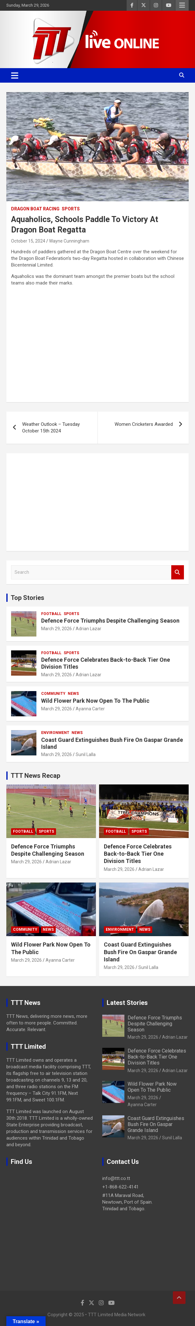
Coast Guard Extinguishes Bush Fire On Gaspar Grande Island (140, 952)
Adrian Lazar (88, 628)
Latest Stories (127, 1002)
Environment (55, 732)
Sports (71, 208)
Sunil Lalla (86, 754)
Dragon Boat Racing (35, 208)
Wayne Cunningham (69, 240)
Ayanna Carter (90, 708)
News (73, 693)
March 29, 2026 (56, 628)
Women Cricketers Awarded (144, 424)
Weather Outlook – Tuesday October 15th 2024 (51, 427)
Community (53, 693)
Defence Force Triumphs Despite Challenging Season (110, 620)
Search (177, 572)
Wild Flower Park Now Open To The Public (95, 700)
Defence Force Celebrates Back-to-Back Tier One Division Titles (138, 854)
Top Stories (27, 597)
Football (51, 614)
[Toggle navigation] (14, 75)
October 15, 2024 (28, 240)
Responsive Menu (182, 5)
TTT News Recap (35, 775)
